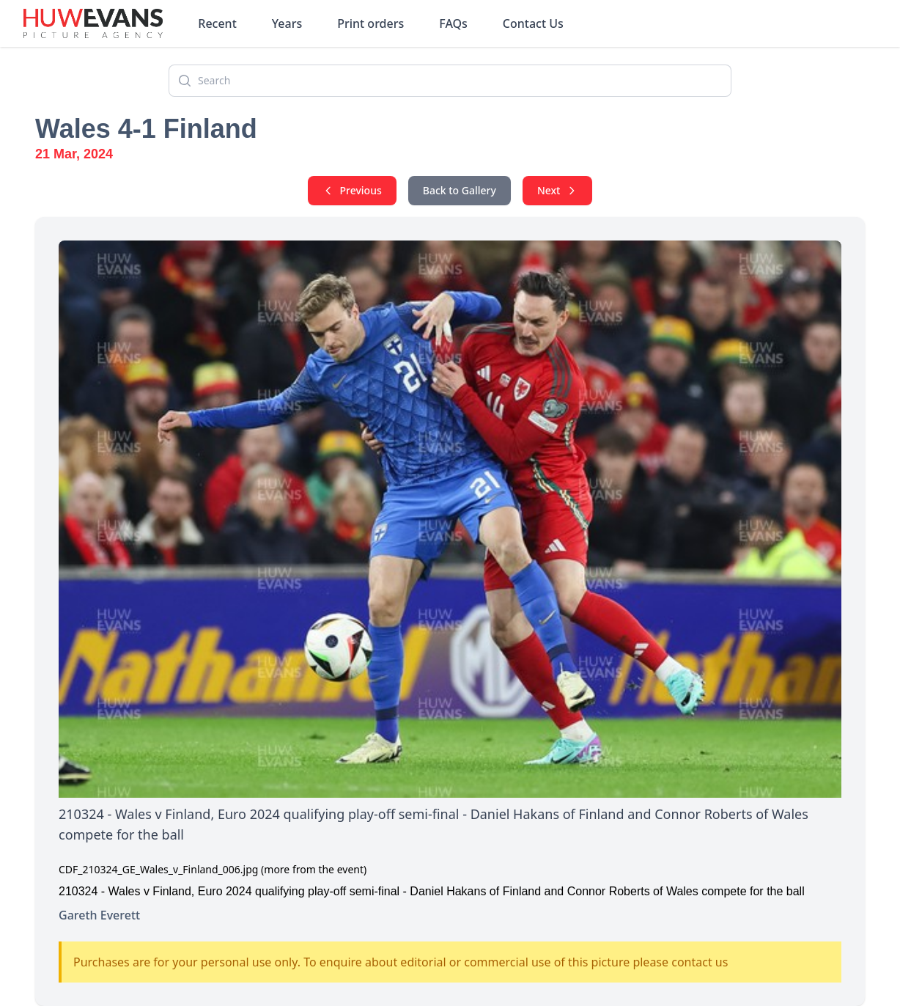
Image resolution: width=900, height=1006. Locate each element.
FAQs (453, 23)
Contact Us (533, 23)
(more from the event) (313, 869)
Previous (352, 190)
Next (557, 190)
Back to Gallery (459, 190)
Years (287, 23)
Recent (217, 23)
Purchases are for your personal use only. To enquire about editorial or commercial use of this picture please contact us (400, 962)
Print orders (370, 23)
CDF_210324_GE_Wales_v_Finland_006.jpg (158, 869)
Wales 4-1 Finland (146, 129)
